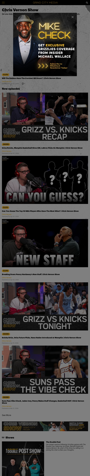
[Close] (72, 17)
